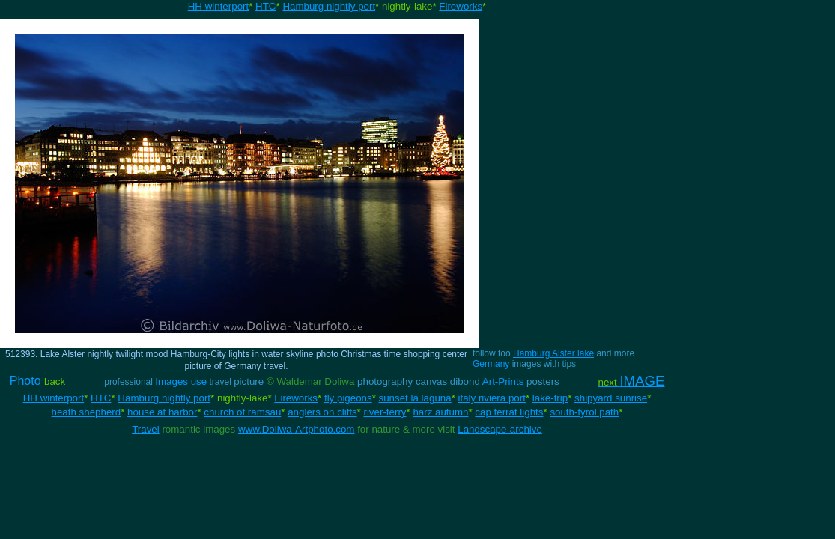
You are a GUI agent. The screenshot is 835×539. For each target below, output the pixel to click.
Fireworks (460, 6)
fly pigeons (348, 398)
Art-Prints (503, 381)
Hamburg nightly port (328, 6)
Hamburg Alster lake (553, 353)
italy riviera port (492, 398)
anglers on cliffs (322, 412)
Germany (491, 364)
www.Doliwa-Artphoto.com (296, 429)
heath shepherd (86, 412)
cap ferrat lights (509, 412)
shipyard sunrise (610, 398)
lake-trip (550, 398)
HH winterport (218, 6)
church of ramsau (242, 412)
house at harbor (162, 412)
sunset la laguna (415, 398)
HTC (265, 6)
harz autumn (440, 412)
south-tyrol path (584, 412)
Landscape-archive (500, 429)
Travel (146, 429)
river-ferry (384, 412)
